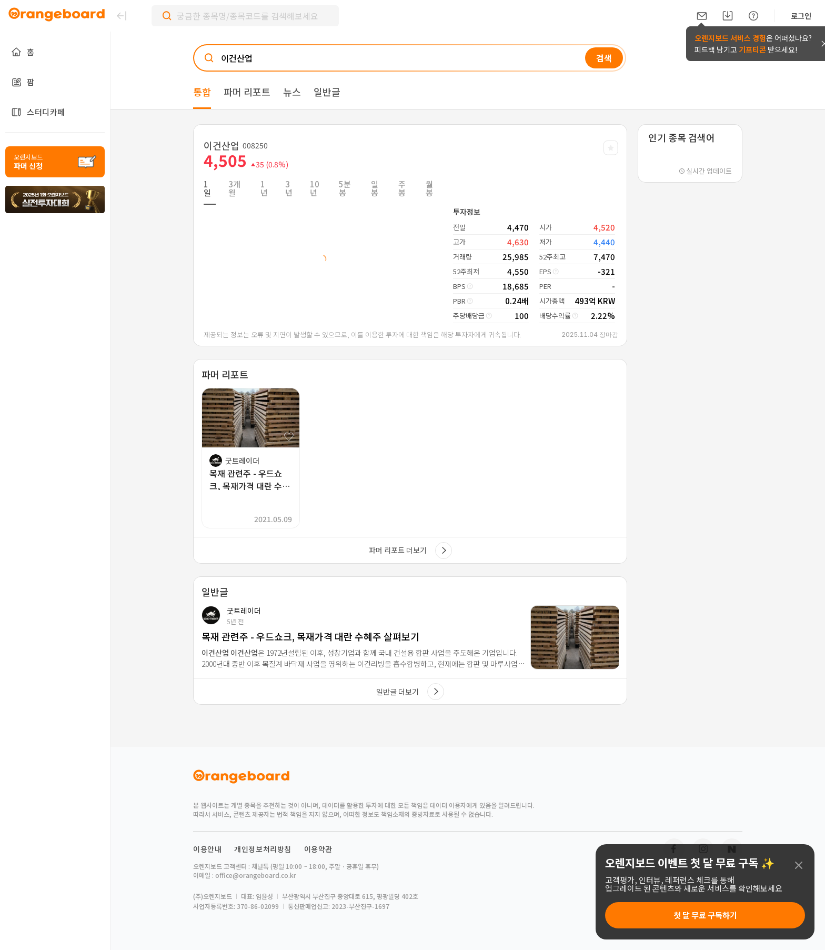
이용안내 (207, 849)
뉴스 (292, 91)
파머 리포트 (247, 91)
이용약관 (318, 849)
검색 (604, 58)
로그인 (801, 16)
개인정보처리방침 (262, 849)
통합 (202, 91)
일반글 (327, 91)
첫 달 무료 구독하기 (705, 915)
